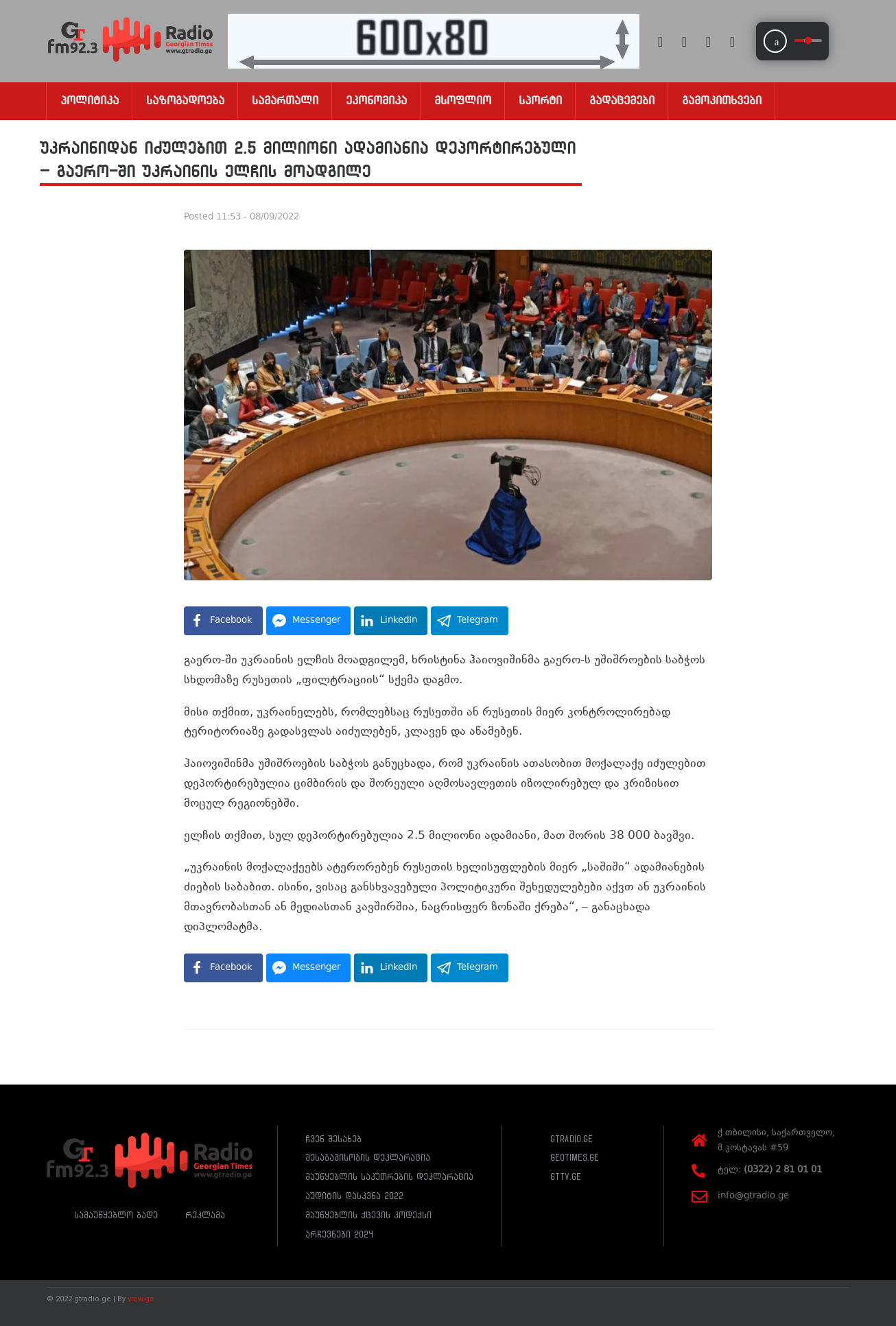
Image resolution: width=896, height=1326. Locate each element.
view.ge (141, 1298)
